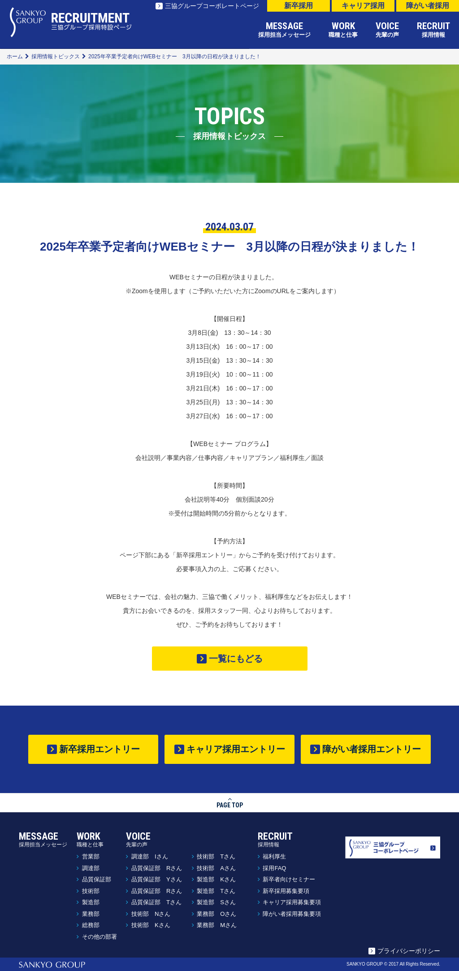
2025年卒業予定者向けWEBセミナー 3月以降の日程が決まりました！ (174, 56)
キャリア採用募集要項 (292, 902)
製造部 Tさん (216, 891)
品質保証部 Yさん (156, 879)
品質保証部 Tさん (156, 902)
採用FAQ (274, 868)
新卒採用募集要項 (286, 891)
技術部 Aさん (216, 868)
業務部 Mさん (217, 925)
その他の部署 (99, 936)
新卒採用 (298, 5)
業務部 (91, 913)
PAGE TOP (229, 802)
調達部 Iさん (149, 856)
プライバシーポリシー (408, 950)
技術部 (91, 891)
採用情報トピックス (55, 56)
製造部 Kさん (216, 879)
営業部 (91, 856)
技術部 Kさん (150, 925)
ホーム (15, 56)
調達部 (91, 868)
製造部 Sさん (216, 902)
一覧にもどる (236, 658)
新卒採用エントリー (99, 749)
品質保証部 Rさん (156, 868)
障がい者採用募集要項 (292, 913)
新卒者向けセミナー (289, 879)
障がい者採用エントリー (371, 749)
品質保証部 (96, 879)
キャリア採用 (363, 5)
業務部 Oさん (216, 913)
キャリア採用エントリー (235, 749)
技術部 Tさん (216, 856)
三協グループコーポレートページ (212, 5)
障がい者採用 (427, 5)
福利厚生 (274, 856)
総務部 (91, 925)
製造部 (91, 902)
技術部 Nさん (150, 913)
